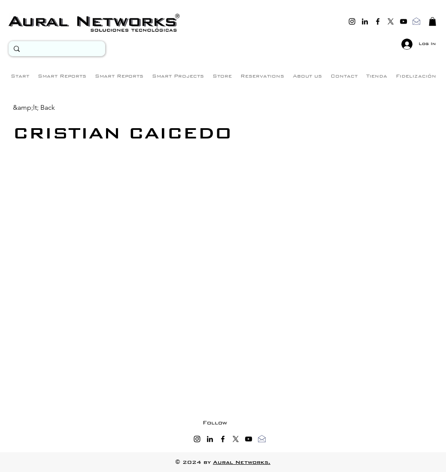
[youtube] (403, 21)
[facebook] (377, 21)
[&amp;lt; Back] (34, 107)
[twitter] (390, 21)
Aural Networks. (241, 462)
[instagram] (352, 21)
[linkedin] (365, 21)
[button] (432, 21)
